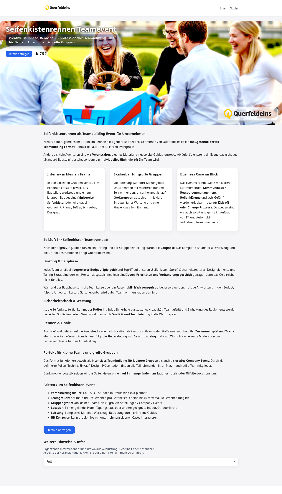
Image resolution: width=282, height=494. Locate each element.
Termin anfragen (19, 54)
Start (223, 8)
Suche (234, 8)
